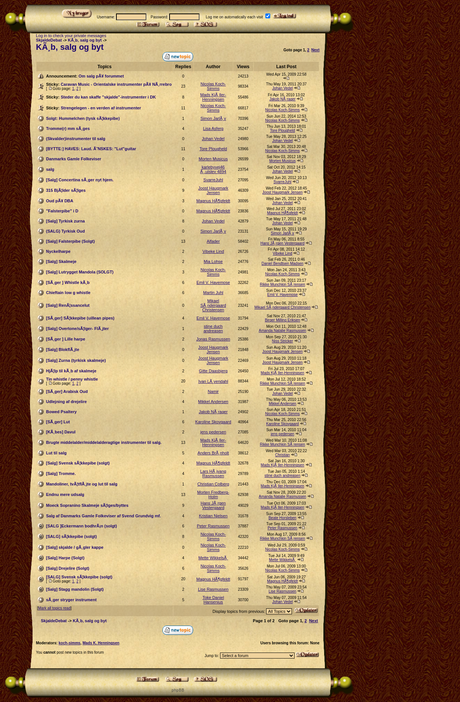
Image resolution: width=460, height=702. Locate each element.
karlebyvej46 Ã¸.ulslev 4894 (213, 169)
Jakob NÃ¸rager (282, 99)
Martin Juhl (213, 292)
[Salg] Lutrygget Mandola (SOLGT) (79, 272)
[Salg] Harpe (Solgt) (65, 558)
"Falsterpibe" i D (62, 211)
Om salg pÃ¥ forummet (101, 76)
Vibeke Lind (213, 251)
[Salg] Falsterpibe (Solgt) (70, 241)
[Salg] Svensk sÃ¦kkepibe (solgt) (78, 463)
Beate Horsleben (282, 518)
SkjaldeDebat (49, 40)
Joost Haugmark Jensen (213, 190)
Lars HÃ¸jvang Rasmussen (213, 473)
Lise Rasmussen (213, 589)
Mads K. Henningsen (100, 643)
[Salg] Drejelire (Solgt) (67, 568)
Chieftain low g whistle (68, 292)
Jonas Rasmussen (213, 339)
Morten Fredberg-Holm (213, 494)
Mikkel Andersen (213, 401)
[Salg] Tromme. (61, 473)
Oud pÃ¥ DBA (59, 201)
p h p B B (178, 690)
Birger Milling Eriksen (282, 320)
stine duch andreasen (213, 328)
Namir (213, 391)
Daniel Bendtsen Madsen (283, 263)
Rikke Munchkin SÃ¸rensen (282, 284)
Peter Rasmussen (213, 526)
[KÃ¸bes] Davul (61, 432)
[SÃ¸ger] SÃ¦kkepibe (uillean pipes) (80, 318)
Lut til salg (56, 453)
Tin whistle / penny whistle (72, 379)
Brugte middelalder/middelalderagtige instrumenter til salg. (104, 442)
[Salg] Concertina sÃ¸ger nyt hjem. (79, 180)
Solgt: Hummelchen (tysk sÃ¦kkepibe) (83, 118)
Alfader (213, 241)
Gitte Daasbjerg (213, 371)
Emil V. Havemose (213, 282)
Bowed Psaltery (61, 411)
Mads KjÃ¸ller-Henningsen (213, 97)
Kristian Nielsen (213, 516)
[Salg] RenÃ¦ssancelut (67, 305)
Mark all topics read (54, 608)
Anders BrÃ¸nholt (213, 453)
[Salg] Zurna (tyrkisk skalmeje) (76, 360)
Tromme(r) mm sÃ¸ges (68, 128)
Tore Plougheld (282, 130)
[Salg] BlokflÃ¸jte (62, 349)
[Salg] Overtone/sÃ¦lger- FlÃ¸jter (77, 328)
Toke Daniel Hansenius (213, 599)
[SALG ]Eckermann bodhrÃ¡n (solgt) (81, 526)
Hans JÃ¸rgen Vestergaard (283, 243)
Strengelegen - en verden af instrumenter (101, 108)
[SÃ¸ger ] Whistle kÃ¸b (67, 282)
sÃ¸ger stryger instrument (71, 599)
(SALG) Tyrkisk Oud (65, 231)
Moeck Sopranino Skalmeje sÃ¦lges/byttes (87, 505)
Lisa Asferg (213, 128)
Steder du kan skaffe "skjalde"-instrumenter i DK (108, 97)
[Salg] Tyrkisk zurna (65, 221)
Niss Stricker (282, 341)
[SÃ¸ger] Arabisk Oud (67, 391)
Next (315, 50)
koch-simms (69, 643)
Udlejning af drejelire (66, 401)
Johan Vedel (282, 88)
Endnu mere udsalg (65, 494)
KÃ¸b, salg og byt (84, 40)
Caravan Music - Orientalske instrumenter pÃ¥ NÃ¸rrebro (116, 84)
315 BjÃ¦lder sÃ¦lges (66, 190)
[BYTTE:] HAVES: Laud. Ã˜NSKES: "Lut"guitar (91, 148)
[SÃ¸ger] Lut (58, 422)
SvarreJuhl (213, 180)
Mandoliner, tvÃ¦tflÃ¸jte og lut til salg (82, 484)
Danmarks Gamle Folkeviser (73, 159)
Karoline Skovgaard (213, 422)
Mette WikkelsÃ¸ (213, 558)
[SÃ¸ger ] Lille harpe (65, 339)
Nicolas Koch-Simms (213, 86)
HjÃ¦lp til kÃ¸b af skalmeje (71, 371)
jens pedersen (213, 432)
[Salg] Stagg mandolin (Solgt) (75, 589)
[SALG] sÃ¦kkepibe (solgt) (71, 536)
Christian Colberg (213, 484)
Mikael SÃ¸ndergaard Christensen (213, 305)
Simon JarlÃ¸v (213, 118)
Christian (282, 455)
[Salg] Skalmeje (61, 261)
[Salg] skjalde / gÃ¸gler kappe (74, 547)
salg (50, 169)
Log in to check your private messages (71, 35)
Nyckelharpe (58, 251)
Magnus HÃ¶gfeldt (213, 201)
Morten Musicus (213, 159)
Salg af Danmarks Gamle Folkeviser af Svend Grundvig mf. (103, 516)
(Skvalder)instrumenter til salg (75, 138)
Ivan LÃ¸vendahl (213, 381)
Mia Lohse (213, 261)
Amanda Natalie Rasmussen (282, 331)
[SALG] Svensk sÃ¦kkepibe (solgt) (79, 577)
